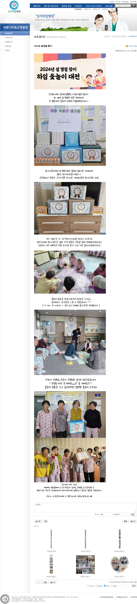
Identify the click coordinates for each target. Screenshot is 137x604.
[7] (121, 582)
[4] (115, 582)
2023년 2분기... (85, 577)
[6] (119, 582)
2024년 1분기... (119, 551)
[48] (130, 582)
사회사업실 (131, 46)
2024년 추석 (51, 551)
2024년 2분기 (86, 551)
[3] (113, 582)
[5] (117, 582)
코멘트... (85, 507)
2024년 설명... (51, 577)
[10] (127, 582)
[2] (111, 582)
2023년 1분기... (119, 577)
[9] (125, 582)
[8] (123, 582)
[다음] (134, 582)
